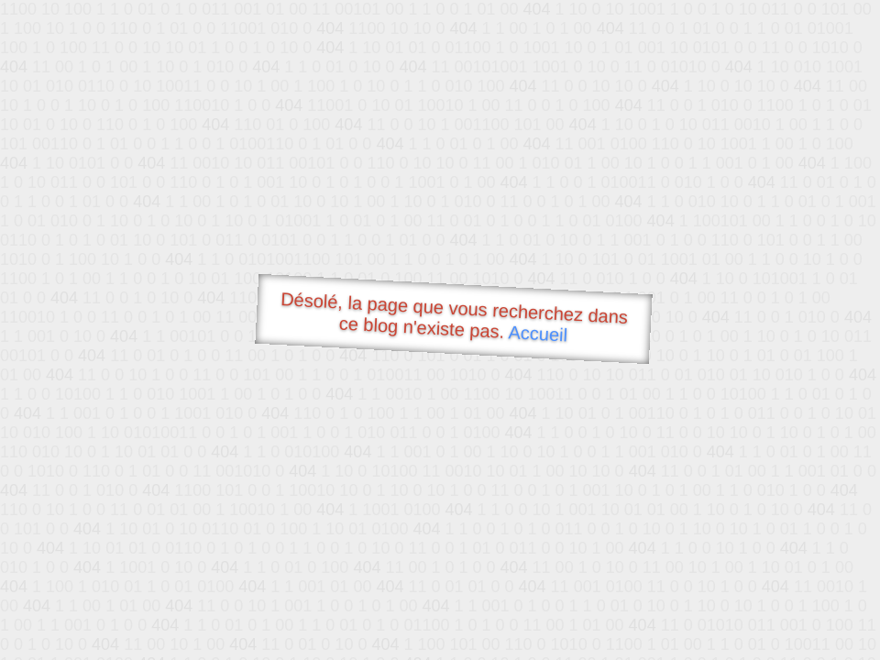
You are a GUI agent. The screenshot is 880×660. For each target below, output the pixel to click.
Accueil (538, 333)
